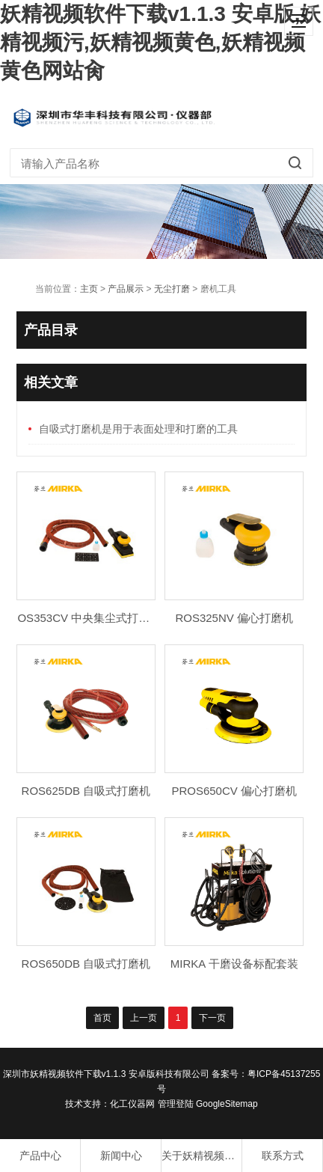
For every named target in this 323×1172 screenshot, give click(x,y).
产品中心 (40, 1156)
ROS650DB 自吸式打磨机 (86, 963)
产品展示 (126, 289)
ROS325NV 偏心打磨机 (234, 617)
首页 (102, 1018)
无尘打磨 (172, 289)
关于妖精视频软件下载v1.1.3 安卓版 (202, 1156)
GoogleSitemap (227, 1104)
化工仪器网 (132, 1104)
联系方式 (283, 1156)
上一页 (143, 1018)
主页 (89, 289)
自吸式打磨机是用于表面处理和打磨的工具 (138, 429)
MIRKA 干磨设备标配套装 (234, 963)
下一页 (212, 1018)
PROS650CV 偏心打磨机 (234, 790)
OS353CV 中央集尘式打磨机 (89, 617)
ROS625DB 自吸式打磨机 (86, 790)
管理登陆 (176, 1104)
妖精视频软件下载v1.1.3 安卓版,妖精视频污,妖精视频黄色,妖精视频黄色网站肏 (160, 42)
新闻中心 (121, 1156)
